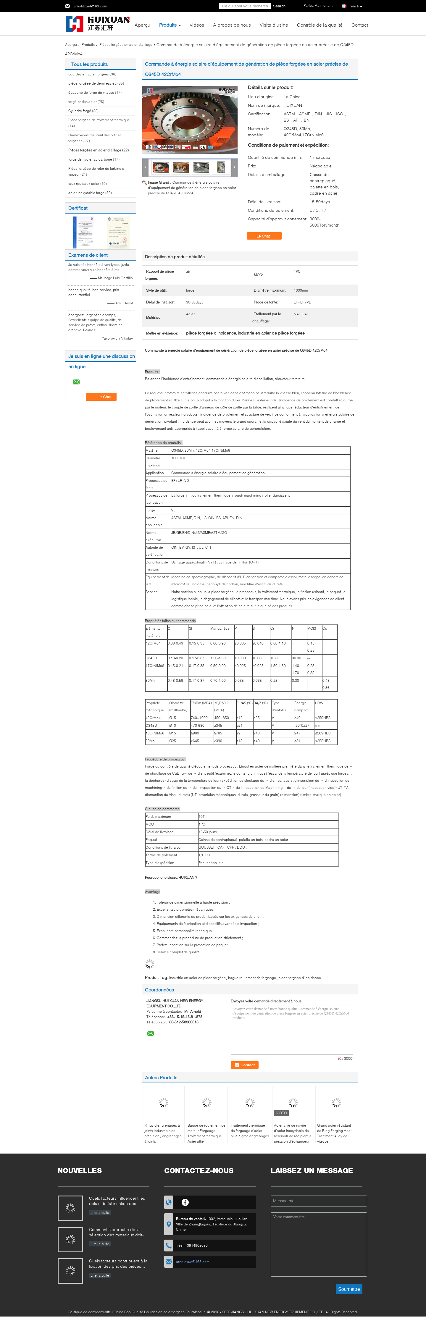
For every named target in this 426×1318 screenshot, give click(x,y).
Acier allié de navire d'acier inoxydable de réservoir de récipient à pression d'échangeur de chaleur (292, 1136)
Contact (359, 25)
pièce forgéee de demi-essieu (92, 83)
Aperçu (142, 25)
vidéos (197, 25)
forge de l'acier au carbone (90, 159)
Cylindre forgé (79, 111)
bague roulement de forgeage (252, 977)
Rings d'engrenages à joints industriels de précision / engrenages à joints (163, 1133)
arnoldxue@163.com (90, 6)
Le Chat (267, 236)
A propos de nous (232, 25)
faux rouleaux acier (83, 183)
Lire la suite (100, 1212)
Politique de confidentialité (89, 1312)
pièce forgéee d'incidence (299, 977)
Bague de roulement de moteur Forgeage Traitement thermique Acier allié (206, 1133)
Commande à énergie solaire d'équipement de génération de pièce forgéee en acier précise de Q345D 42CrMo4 (192, 187)
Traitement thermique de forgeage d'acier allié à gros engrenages (250, 1130)
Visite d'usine (274, 25)
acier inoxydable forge (86, 192)
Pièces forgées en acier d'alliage (125, 44)
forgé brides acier (82, 101)
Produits (168, 25)
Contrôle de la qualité (320, 25)
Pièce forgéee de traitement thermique (99, 120)
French (355, 6)
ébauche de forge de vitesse (91, 92)
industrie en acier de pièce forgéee (197, 977)
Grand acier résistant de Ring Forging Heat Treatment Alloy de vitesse (334, 1133)
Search (279, 6)
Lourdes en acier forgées (88, 74)
